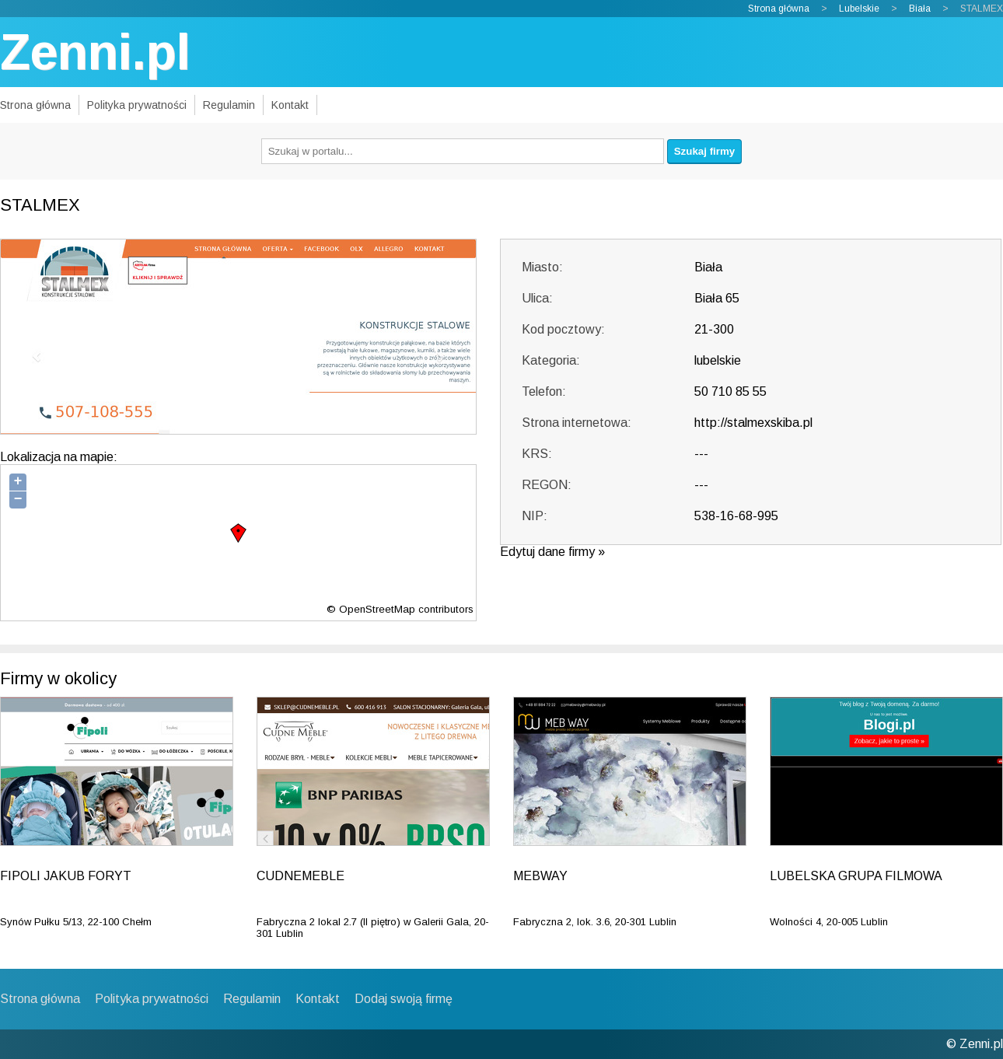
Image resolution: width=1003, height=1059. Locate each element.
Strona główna (778, 8)
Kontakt (290, 105)
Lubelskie (859, 8)
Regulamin (229, 105)
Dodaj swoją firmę (404, 998)
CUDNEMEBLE (300, 875)
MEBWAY (540, 875)
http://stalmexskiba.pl (753, 422)
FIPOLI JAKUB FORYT (65, 875)
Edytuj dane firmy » (552, 551)
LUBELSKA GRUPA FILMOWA (856, 875)
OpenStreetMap (377, 609)
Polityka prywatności (137, 105)
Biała (920, 8)
